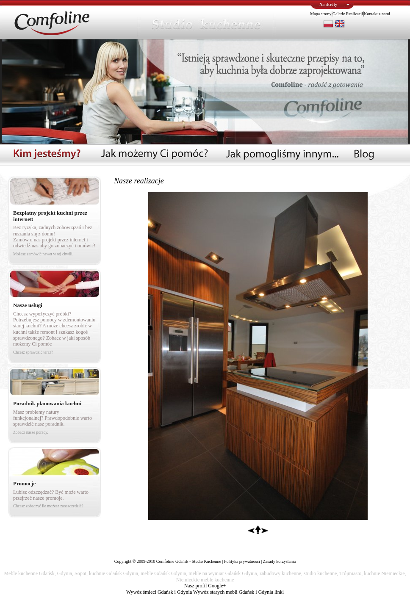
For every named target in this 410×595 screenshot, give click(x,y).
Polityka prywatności (242, 561)
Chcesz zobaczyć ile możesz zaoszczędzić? (48, 506)
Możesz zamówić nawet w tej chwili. (43, 254)
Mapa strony (320, 13)
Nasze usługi (27, 305)
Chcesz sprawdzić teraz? (33, 352)
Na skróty (328, 4)
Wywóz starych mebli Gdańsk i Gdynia (233, 592)
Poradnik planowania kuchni (47, 403)
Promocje (24, 483)
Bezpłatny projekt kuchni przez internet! (50, 216)
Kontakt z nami (377, 13)
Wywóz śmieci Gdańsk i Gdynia (159, 592)
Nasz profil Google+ (205, 586)
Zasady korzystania (279, 561)
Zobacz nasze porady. (30, 432)
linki (279, 592)
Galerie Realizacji (347, 13)
